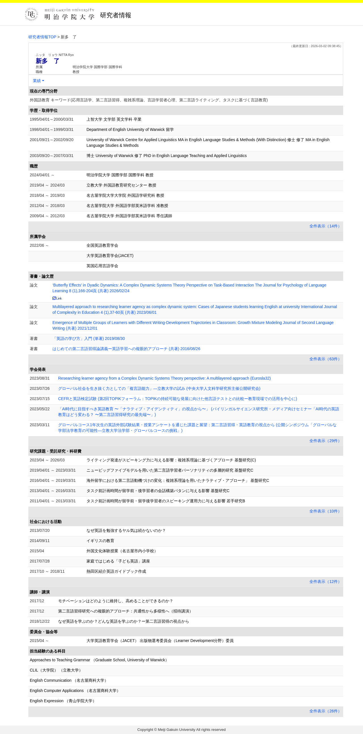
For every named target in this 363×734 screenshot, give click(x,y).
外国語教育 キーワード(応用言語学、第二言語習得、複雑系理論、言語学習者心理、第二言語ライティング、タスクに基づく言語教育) (149, 100)
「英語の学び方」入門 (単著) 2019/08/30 (88, 338)
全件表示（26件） (325, 711)
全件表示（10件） (325, 511)
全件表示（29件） (325, 440)
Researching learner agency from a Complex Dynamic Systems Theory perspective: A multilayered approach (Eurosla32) (164, 378)
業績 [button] (37, 80)
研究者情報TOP (42, 37)
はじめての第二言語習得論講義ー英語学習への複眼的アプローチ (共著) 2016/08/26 (126, 348)
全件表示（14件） (325, 226)
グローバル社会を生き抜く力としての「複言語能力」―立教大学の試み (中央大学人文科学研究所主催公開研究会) (159, 388)
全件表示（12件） (325, 581)
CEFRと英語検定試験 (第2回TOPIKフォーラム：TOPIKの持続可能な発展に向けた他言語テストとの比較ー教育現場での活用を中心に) (177, 398)
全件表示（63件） (325, 359)
